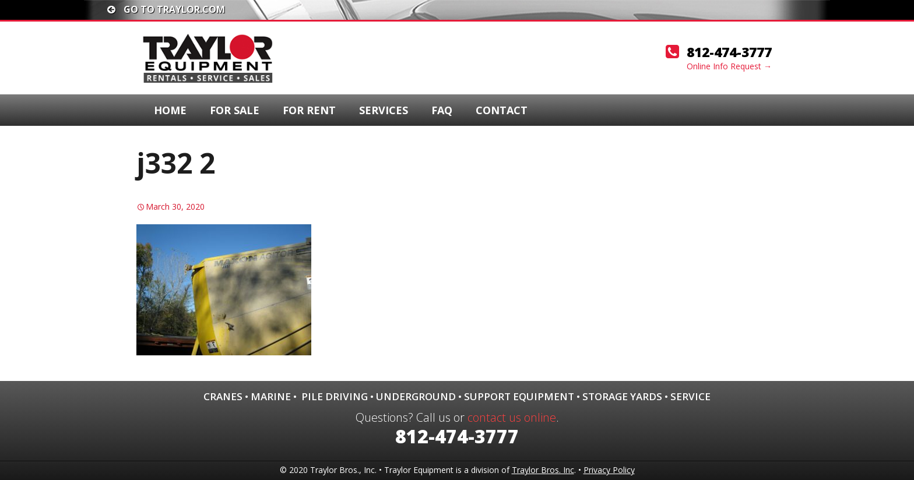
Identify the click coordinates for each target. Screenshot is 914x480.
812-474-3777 (729, 52)
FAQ (441, 110)
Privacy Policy (609, 469)
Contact (502, 110)
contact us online (511, 417)
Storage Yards (622, 396)
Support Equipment (519, 396)
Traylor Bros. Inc (543, 469)
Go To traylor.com (166, 9)
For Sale (234, 110)
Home (170, 110)
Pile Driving (334, 396)
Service (690, 396)
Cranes (222, 396)
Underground (416, 396)
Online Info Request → (729, 66)
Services (383, 110)
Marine (271, 396)
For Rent (309, 110)
